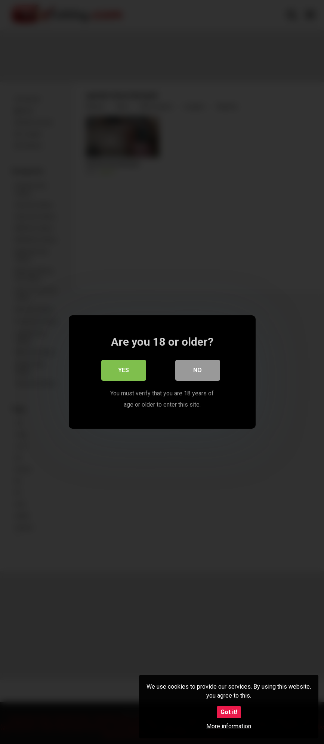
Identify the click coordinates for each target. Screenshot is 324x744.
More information (228, 726)
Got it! (228, 712)
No (197, 370)
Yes (123, 370)
